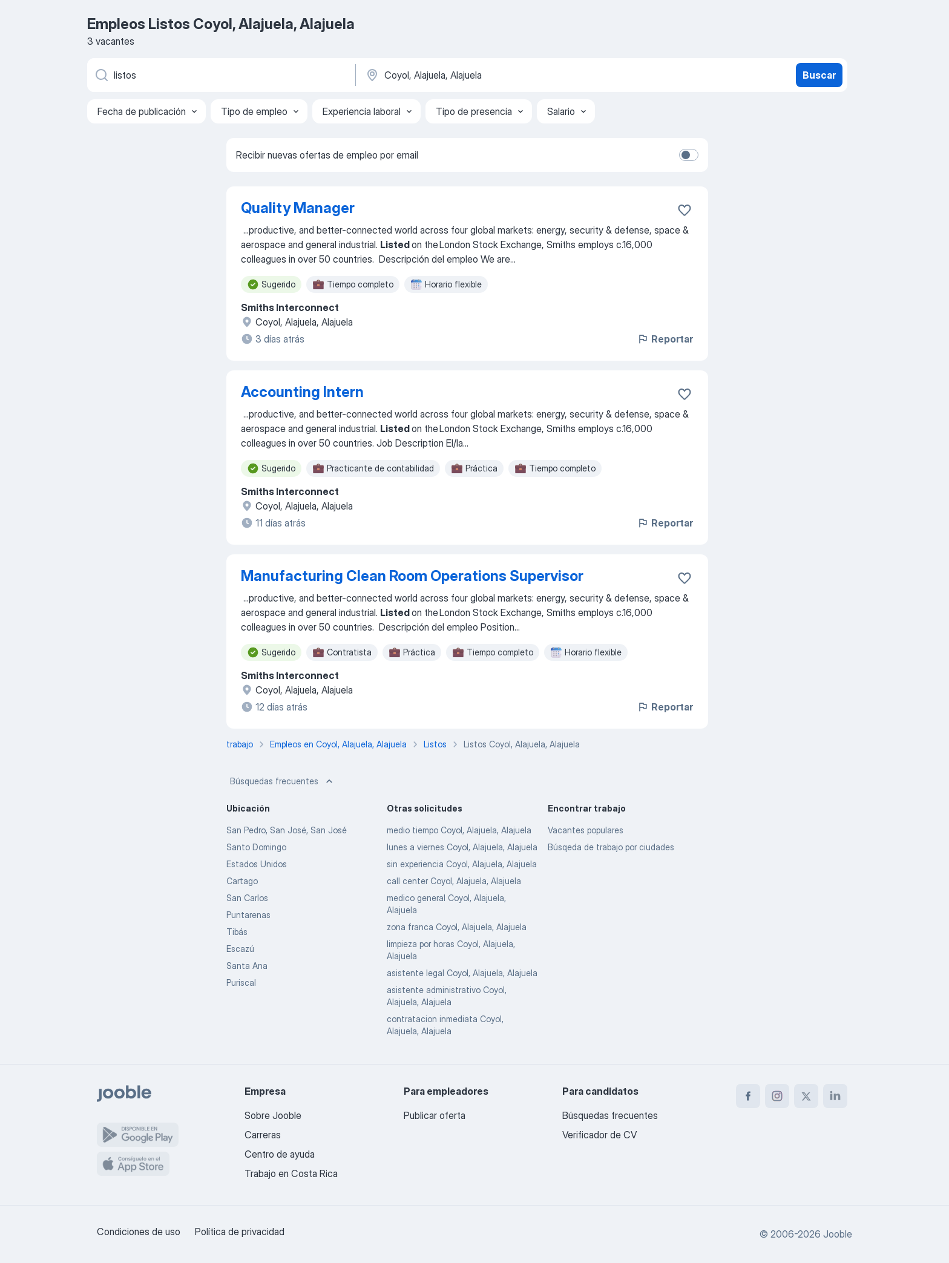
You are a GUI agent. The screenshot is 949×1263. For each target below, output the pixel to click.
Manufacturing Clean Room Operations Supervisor (412, 576)
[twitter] (806, 1096)
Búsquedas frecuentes (282, 781)
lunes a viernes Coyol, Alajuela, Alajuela (462, 847)
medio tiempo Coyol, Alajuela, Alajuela (459, 830)
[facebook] (748, 1096)
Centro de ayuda (280, 1154)
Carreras (263, 1135)
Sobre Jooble (273, 1115)
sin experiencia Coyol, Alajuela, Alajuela (462, 864)
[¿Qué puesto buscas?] (220, 75)
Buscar (819, 75)
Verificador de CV (599, 1135)
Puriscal (241, 982)
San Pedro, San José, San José (286, 830)
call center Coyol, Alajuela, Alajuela (454, 881)
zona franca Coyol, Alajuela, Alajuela (457, 927)
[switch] (688, 155)
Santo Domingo (256, 847)
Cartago (242, 881)
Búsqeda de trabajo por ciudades (611, 847)
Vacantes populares (585, 830)
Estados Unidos (256, 864)
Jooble (837, 1234)
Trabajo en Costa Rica (291, 1173)
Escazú (240, 948)
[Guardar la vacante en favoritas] (684, 210)
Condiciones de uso (138, 1231)
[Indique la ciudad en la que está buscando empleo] (491, 75)
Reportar (665, 339)
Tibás (237, 932)
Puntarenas (248, 915)
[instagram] (777, 1096)
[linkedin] (835, 1096)
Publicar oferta (434, 1115)
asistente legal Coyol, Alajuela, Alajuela (462, 973)
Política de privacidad (239, 1231)
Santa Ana (247, 965)
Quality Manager (298, 208)
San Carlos (247, 898)
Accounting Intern (302, 392)
